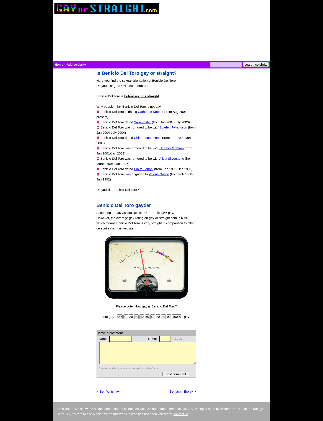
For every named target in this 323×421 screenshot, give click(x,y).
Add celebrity (76, 64)
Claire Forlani (143, 169)
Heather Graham (171, 148)
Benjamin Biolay (181, 391)
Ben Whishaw (110, 391)
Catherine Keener (151, 112)
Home (59, 64)
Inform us (140, 86)
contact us (181, 414)
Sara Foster (142, 122)
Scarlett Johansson (173, 127)
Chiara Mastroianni (147, 138)
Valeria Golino (159, 174)
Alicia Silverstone (171, 158)
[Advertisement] (72, 136)
